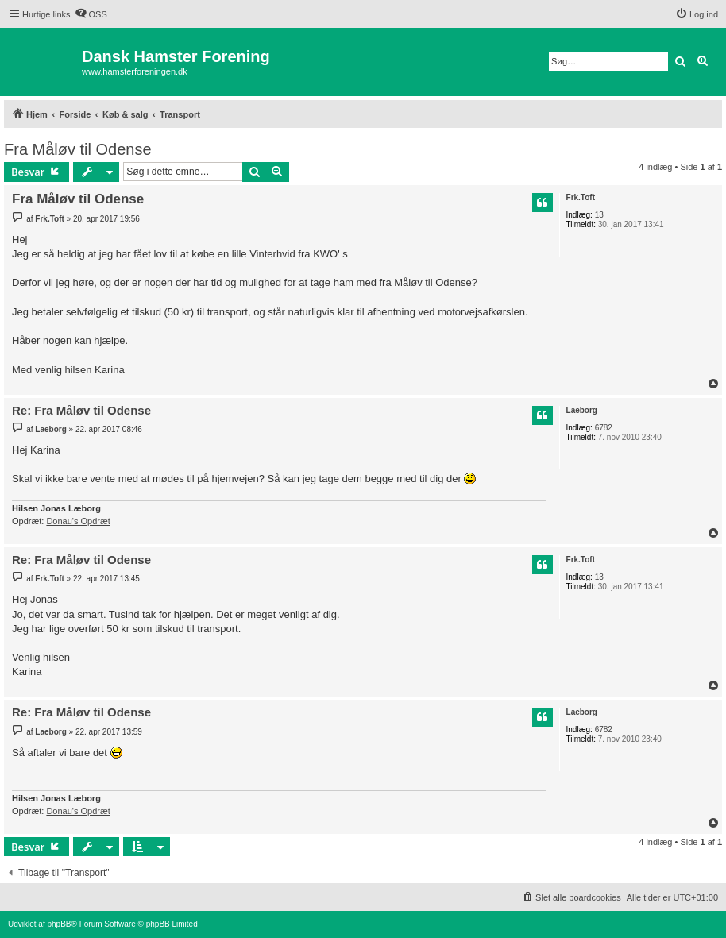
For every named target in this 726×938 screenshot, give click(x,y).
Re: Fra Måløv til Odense (81, 410)
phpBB (59, 924)
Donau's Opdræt (78, 521)
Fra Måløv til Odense (78, 149)
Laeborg (581, 410)
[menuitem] (91, 14)
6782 (603, 427)
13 (599, 214)
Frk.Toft (580, 197)
